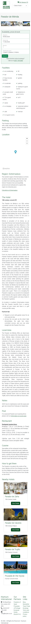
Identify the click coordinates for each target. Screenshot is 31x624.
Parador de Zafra (12, 496)
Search (5, 56)
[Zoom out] (27, 141)
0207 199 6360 (18, 60)
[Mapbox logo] (6, 169)
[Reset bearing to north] (27, 143)
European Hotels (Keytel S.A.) (17, 612)
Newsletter (26, 604)
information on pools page (18, 416)
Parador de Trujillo (12, 549)
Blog (24, 602)
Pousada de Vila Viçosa (14, 576)
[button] (2, 23)
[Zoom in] (27, 138)
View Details (15, 503)
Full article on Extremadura (9, 190)
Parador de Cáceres (13, 523)
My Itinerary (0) (23, 2)
